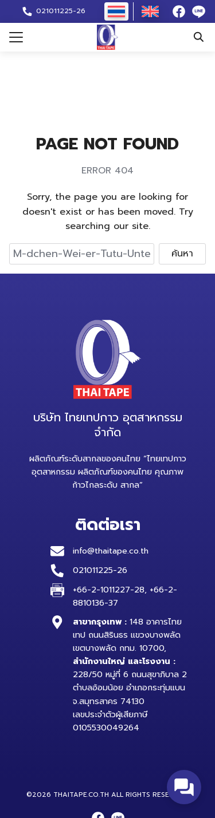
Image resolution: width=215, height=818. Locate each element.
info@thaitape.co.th (112, 550)
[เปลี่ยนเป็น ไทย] (116, 11)
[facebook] (178, 11)
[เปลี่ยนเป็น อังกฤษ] (150, 11)
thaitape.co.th (81, 794)
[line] (198, 11)
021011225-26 (100, 570)
